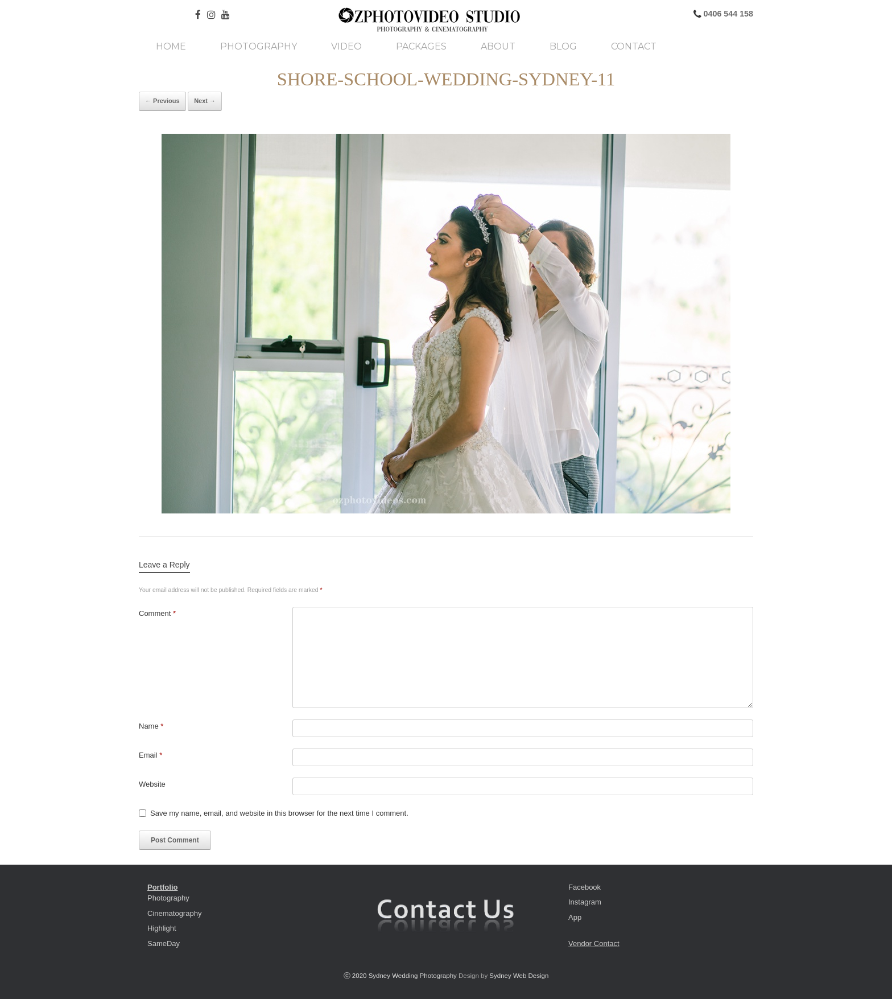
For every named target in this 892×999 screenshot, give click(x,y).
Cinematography (174, 913)
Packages (421, 46)
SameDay (163, 943)
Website (152, 784)
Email (150, 755)
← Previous (162, 100)
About (498, 46)
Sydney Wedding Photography (413, 975)
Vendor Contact (594, 943)
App (574, 917)
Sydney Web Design (518, 975)
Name (151, 726)
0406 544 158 (727, 13)
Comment (157, 613)
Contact (633, 46)
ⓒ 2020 (356, 975)
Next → (205, 100)
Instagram (584, 902)
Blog (563, 46)
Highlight (161, 928)
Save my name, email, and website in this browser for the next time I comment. (279, 813)
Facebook (584, 887)
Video (346, 46)
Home (171, 46)
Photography (258, 46)
